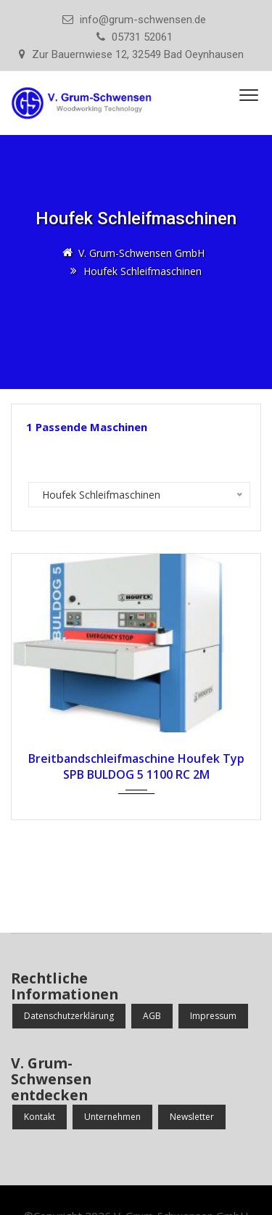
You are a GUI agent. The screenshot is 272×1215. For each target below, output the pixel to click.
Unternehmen (112, 1116)
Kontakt (39, 1116)
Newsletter (192, 1116)
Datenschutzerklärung (69, 1016)
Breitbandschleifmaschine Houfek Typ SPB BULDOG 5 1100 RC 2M (136, 766)
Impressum (213, 1016)
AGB (152, 1016)
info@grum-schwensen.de (143, 19)
